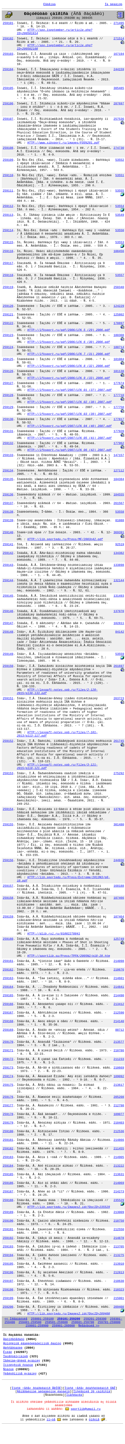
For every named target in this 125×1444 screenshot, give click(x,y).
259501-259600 (56, 1322)
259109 (8, 160)
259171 (8, 1050)
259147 (8, 623)
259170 (8, 1042)
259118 (8, 275)
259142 (8, 553)
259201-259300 (95, 1319)
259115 (8, 242)
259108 (8, 148)
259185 (8, 1174)
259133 (8, 455)
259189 (8, 1212)
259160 (8, 939)
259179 (8, 1122)
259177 (8, 1105)
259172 (8, 1059)
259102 (8, 38)
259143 (8, 565)
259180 (8, 1131)
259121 (8, 314)
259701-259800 (109, 1322)
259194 (8, 1255)
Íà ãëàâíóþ (113, 4)
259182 (8, 1148)
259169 (8, 1030)
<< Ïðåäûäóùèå (16, 1319)
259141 (8, 544)
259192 (8, 1238)
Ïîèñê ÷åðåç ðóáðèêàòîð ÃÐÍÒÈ (36, 1388)
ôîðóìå (94, 1419)
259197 (8, 1281)
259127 (8, 383)
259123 (8, 335)
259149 (8, 654)
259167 (8, 1012)
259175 (8, 1085)
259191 (8, 1229)
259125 (8, 359)
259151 (8, 698)
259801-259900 (37, 1325)
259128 (8, 395)
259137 (8, 503)
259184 (8, 1166)
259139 (8, 520)
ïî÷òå (51, 1419)
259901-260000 (63, 1325)
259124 (8, 347)
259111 (8, 190)
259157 (8, 886)
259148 (8, 632)
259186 (8, 1183)
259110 (8, 175)
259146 (8, 611)
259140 (8, 532)
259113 (8, 215)
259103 (8, 54)
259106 (8, 103)
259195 (8, 1264)
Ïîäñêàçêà (74, 1395)
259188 (8, 1200)
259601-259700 (82, 1322)
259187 (8, 1191)
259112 (8, 206)
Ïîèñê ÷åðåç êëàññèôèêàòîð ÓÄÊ (89, 1388)
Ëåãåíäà (49, 4)
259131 (8, 431)
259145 (8, 596)
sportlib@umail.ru (86, 1409)
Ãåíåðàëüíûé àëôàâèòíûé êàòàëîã (43, 1391)
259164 (8, 987)
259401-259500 (29, 1322)
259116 (8, 251)
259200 (8, 1307)
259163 (8, 978)
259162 (8, 969)
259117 (8, 263)
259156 (8, 860)
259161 (8, 961)
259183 (8, 1157)
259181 (8, 1140)
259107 (8, 119)
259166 (8, 1004)
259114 (8, 230)
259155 (8, 824)
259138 (8, 512)
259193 (8, 1246)
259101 (8, 23)
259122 (8, 323)
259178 (8, 1114)
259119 (8, 287)
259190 (8, 1221)
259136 (8, 494)
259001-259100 (42, 1319)
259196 (8, 1272)
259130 (8, 419)
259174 (8, 1076)
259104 (8, 69)
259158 (8, 898)
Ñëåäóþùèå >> (89, 1325)
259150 (8, 666)
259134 (8, 470)
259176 (8, 1097)
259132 (8, 443)
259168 (8, 1021)
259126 (8, 371)
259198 (8, 1289)
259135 (8, 479)
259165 (8, 995)
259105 (8, 88)
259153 (8, 773)
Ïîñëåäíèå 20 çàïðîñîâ (91, 1391)
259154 (8, 809)
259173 (8, 1067)
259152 (8, 741)
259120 (8, 306)
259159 (8, 916)
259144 (8, 580)
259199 (8, 1298)
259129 (8, 407)
